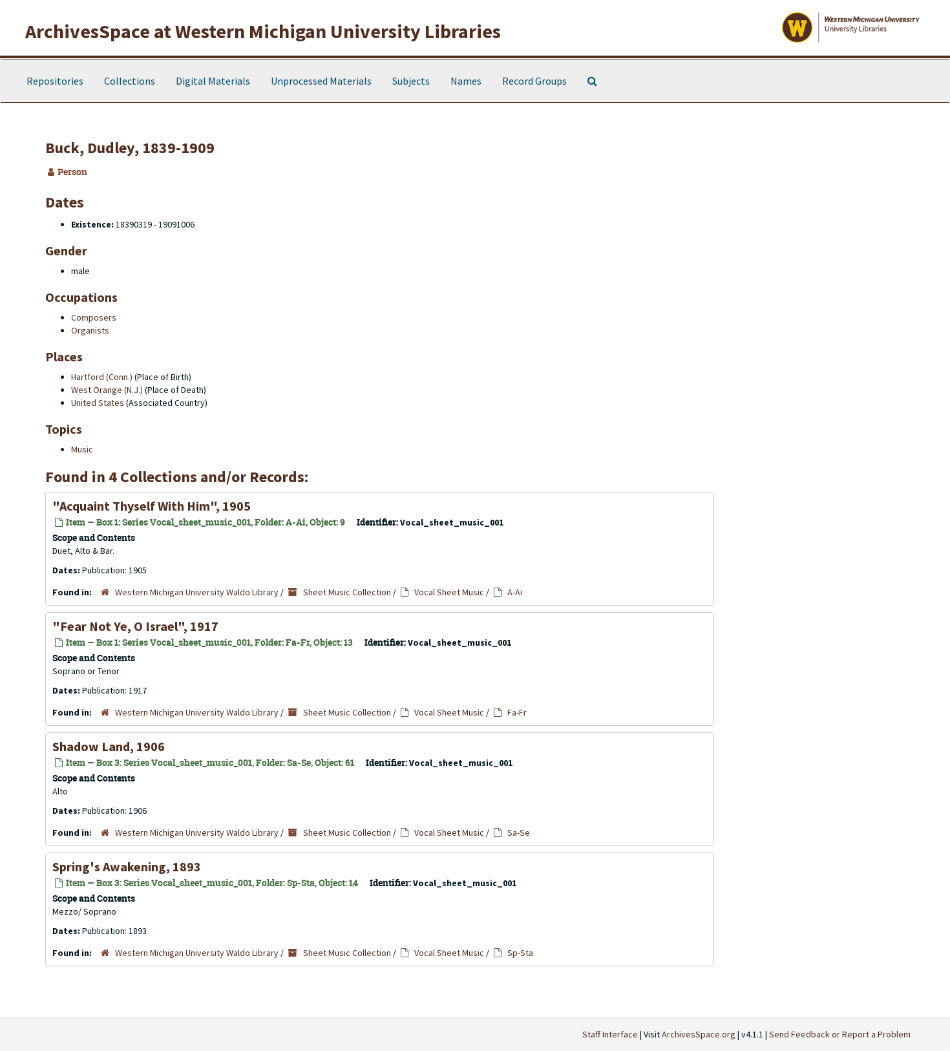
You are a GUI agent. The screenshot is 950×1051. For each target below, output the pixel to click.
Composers (93, 317)
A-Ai (514, 592)
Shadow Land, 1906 (108, 746)
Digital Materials (213, 80)
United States (97, 403)
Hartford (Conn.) (101, 377)
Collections (129, 80)
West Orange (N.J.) (107, 390)
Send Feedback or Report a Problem (840, 1034)
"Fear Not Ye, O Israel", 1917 (135, 626)
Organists (90, 330)
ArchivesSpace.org (698, 1034)
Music (82, 449)
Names (465, 80)
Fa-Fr (517, 712)
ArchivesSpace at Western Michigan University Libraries (263, 31)
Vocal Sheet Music (449, 592)
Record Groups (534, 80)
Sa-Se (518, 832)
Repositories (54, 80)
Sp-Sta (520, 953)
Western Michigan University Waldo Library (197, 592)
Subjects (411, 80)
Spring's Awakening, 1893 (126, 866)
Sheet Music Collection (347, 592)
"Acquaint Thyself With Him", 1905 (151, 506)
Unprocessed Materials (321, 80)
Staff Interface (610, 1034)
